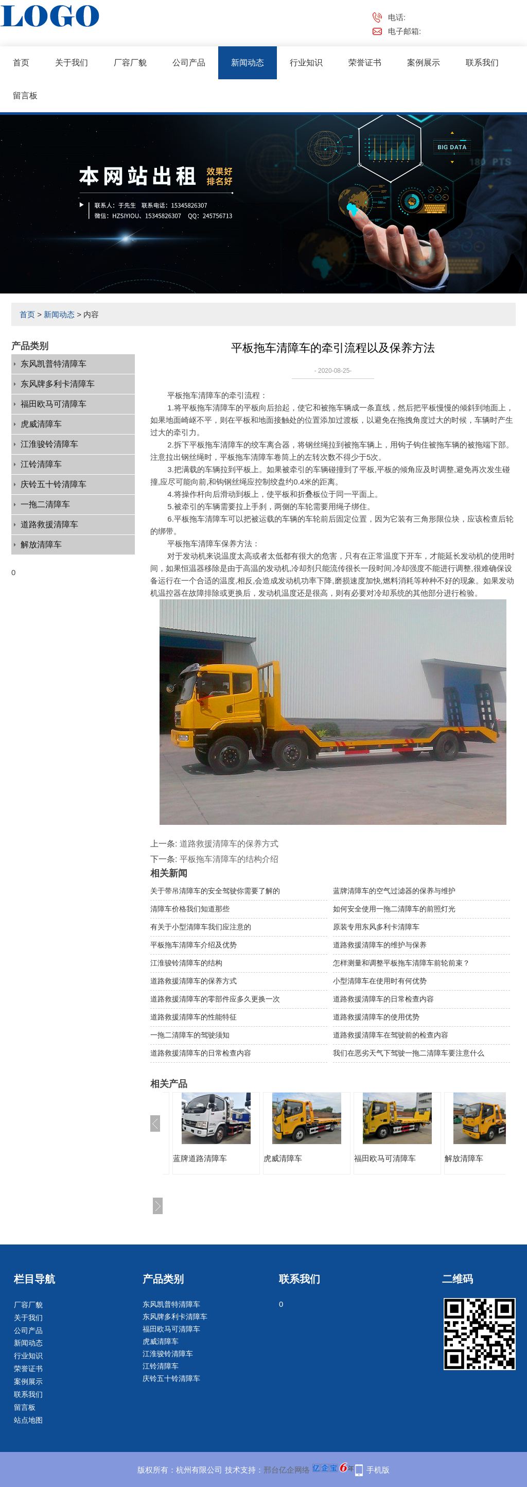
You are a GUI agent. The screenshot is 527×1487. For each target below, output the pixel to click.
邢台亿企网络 (287, 1469)
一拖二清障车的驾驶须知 (190, 1035)
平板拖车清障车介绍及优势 (193, 945)
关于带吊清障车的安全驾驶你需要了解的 (215, 891)
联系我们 (482, 62)
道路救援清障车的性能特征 (193, 1017)
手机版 (378, 1469)
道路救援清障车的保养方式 (229, 843)
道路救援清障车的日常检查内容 (383, 999)
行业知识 (306, 62)
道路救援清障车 (49, 524)
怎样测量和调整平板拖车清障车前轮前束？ (401, 963)
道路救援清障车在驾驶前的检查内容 (390, 1035)
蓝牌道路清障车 (200, 1158)
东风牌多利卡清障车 (58, 383)
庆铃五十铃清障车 (53, 484)
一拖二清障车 (45, 504)
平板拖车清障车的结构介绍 (229, 859)
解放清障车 (41, 544)
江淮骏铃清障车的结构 (186, 963)
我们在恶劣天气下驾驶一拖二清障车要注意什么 (408, 1053)
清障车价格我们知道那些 (190, 909)
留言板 (25, 95)
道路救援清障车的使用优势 (376, 1017)
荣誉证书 (364, 62)
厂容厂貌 (130, 62)
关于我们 (71, 62)
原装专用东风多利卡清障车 (376, 927)
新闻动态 (247, 62)
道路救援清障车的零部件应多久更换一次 (215, 999)
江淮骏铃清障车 (49, 444)
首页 (21, 62)
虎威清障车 (41, 424)
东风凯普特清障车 (53, 363)
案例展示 (423, 62)
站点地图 (28, 1420)
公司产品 (188, 62)
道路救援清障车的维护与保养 (380, 945)
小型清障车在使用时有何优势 (380, 981)
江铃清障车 (41, 464)
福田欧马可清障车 (53, 404)
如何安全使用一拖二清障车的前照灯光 (394, 909)
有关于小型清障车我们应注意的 (200, 927)
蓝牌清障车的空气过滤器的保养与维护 (394, 891)
